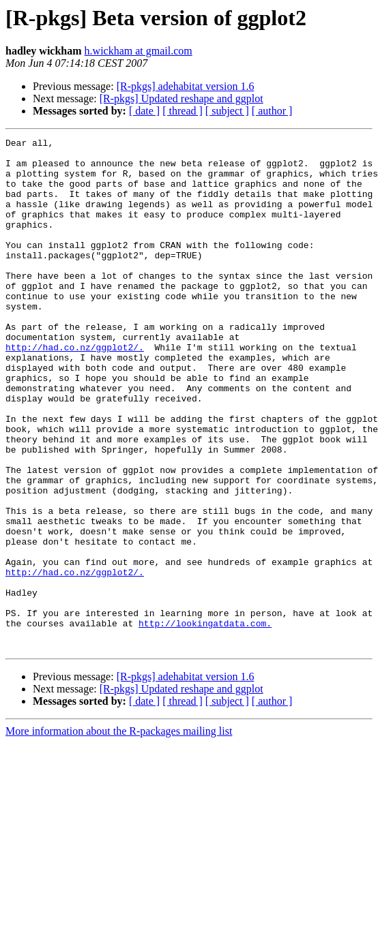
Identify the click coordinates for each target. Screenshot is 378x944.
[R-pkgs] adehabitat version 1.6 (186, 86)
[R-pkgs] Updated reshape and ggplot (181, 98)
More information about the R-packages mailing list (118, 833)
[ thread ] (182, 111)
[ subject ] (227, 111)
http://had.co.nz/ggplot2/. (74, 390)
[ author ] (272, 111)
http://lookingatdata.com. (205, 721)
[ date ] (144, 111)
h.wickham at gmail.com (138, 51)
